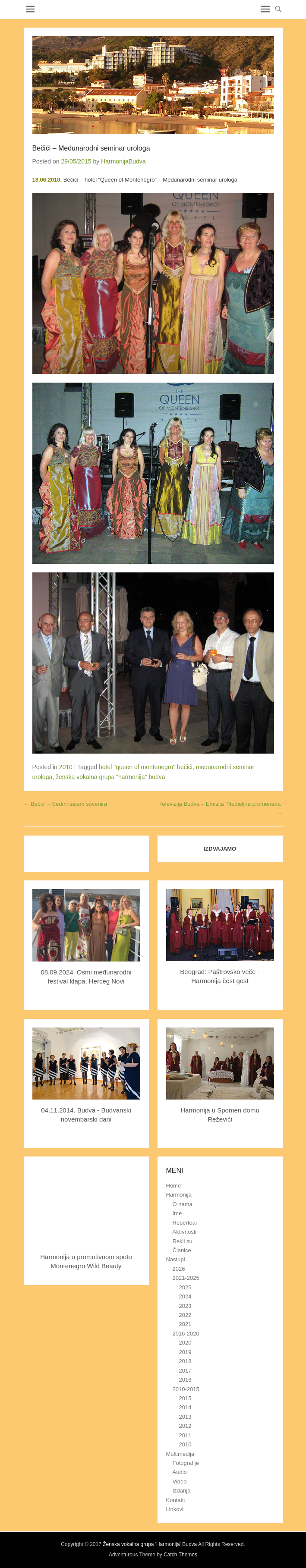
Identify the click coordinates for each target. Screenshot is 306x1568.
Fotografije (186, 1463)
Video (180, 1481)
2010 (66, 767)
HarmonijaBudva (123, 161)
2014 (185, 1407)
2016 (185, 1379)
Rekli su (182, 1241)
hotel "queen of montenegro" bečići (145, 767)
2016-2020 (186, 1333)
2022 (185, 1315)
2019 (185, 1352)
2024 (185, 1296)
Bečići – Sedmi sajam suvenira (65, 804)
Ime (177, 1213)
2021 (185, 1324)
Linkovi (174, 1509)
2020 (185, 1342)
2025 (185, 1287)
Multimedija (180, 1454)
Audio (180, 1472)
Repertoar (185, 1222)
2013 (185, 1417)
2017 (185, 1370)
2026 (179, 1269)
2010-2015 (186, 1389)
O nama (182, 1204)
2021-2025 (186, 1278)
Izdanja (182, 1490)
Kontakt (175, 1500)
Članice (182, 1250)
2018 (185, 1361)
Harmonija (179, 1194)
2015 (185, 1398)
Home (173, 1185)
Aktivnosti (185, 1232)
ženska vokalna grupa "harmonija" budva (110, 776)
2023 (185, 1306)
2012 (185, 1426)
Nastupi (175, 1259)
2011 (185, 1435)
